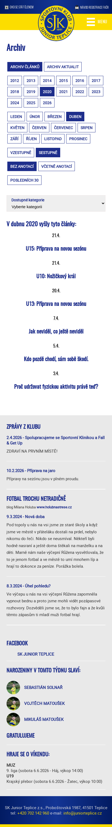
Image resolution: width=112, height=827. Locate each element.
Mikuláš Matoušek (43, 719)
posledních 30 (24, 180)
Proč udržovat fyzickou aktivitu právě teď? (56, 387)
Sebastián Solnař (43, 687)
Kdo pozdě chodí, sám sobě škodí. (56, 359)
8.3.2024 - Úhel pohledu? (28, 586)
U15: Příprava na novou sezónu (56, 249)
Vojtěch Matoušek (44, 703)
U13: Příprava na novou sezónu (56, 304)
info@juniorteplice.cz (82, 813)
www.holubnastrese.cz (54, 507)
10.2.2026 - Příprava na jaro (31, 470)
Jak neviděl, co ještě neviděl (56, 332)
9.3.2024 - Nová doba (25, 516)
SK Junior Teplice (35, 654)
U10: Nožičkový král (56, 276)
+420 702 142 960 (33, 813)
